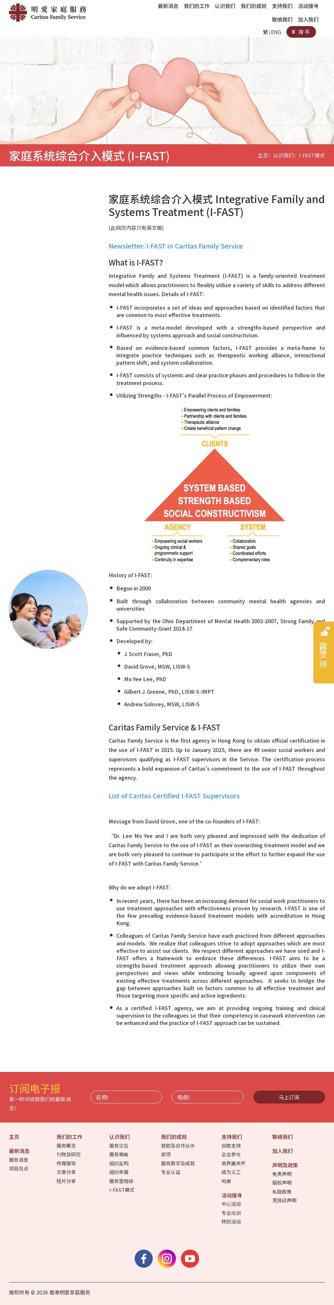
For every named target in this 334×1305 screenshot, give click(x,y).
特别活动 (231, 1221)
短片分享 (67, 1181)
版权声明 (282, 1182)
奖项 (166, 1154)
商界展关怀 (234, 1163)
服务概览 (67, 1145)
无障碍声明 (284, 1200)
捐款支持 (231, 1145)
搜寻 (301, 31)
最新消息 (20, 1151)
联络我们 (283, 19)
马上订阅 (289, 1097)
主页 (263, 155)
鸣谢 (226, 1181)
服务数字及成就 (178, 1163)
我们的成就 (174, 1137)
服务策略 (119, 1154)
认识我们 (283, 155)
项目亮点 (19, 1168)
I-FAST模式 (312, 155)
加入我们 (309, 19)
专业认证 (171, 1172)
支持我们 (232, 1137)
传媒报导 (67, 1163)
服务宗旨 (119, 1145)
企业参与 (231, 1154)
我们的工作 (70, 1137)
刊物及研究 (69, 1154)
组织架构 (119, 1163)
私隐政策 (282, 1191)
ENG (276, 32)
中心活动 (231, 1203)
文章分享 (67, 1172)
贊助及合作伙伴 (178, 1145)
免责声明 (282, 1173)
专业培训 (231, 1212)
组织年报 (119, 1172)
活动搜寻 (232, 1195)
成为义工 (231, 1172)
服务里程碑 (121, 1181)
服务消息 (19, 1159)
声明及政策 (285, 1165)
